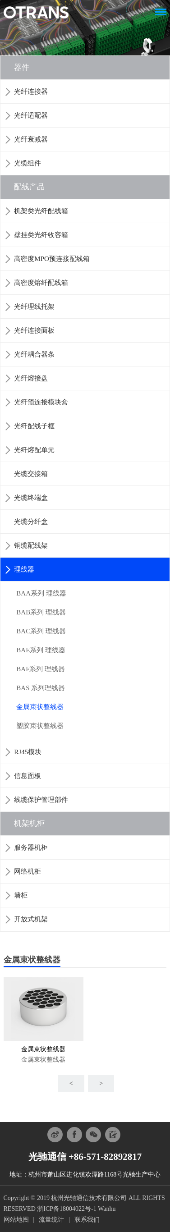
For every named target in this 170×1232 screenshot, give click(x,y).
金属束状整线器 (40, 706)
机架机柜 (29, 823)
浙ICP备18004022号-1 (66, 1208)
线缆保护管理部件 (41, 799)
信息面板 (27, 775)
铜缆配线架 (31, 545)
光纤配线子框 (34, 426)
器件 (21, 67)
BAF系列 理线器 (40, 669)
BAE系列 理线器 (40, 650)
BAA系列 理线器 (41, 593)
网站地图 (16, 1219)
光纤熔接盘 (31, 378)
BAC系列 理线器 (41, 631)
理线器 (24, 569)
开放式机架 (31, 919)
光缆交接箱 (31, 473)
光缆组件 (27, 163)
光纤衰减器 (31, 139)
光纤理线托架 (34, 306)
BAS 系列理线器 (40, 688)
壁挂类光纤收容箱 (41, 234)
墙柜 (21, 895)
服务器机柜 (31, 847)
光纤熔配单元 (34, 449)
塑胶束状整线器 (40, 725)
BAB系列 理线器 (41, 612)
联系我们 (87, 1219)
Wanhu (106, 1208)
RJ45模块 (27, 752)
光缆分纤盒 (31, 521)
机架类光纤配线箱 (41, 211)
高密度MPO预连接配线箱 (52, 258)
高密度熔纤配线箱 (41, 282)
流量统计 (51, 1219)
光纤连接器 (31, 91)
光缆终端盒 (31, 497)
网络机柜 (27, 871)
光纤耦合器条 (34, 354)
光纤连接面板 (34, 330)
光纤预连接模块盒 (41, 402)
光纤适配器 (31, 115)
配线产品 (29, 187)
